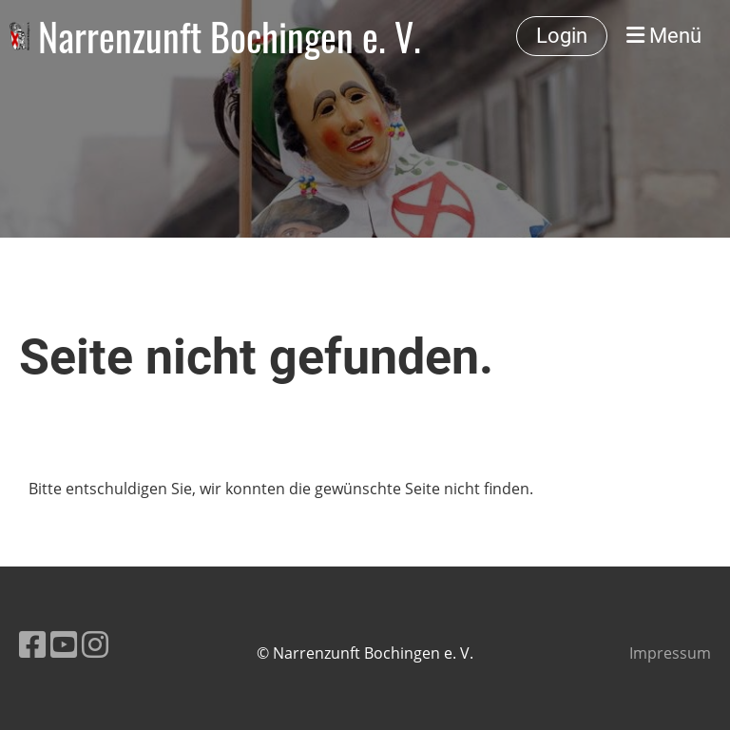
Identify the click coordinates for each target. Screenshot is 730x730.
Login (561, 36)
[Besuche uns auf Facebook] (32, 644)
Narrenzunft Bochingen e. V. (229, 36)
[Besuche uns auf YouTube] (63, 644)
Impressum (670, 653)
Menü (663, 36)
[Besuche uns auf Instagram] (95, 644)
